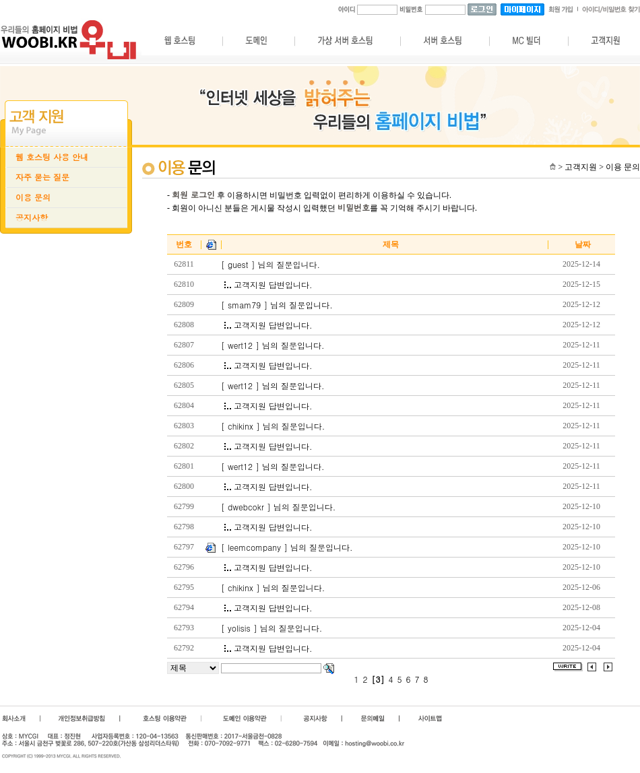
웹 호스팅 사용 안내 (51, 157)
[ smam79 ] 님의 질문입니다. (277, 305)
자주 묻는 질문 (42, 177)
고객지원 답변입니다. (268, 284)
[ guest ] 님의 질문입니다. (270, 264)
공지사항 (31, 217)
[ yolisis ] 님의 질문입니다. (271, 628)
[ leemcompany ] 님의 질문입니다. (286, 547)
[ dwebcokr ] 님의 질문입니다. (278, 507)
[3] (378, 679)
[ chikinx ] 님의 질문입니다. (273, 426)
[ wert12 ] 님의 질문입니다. (273, 345)
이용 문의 (33, 197)
